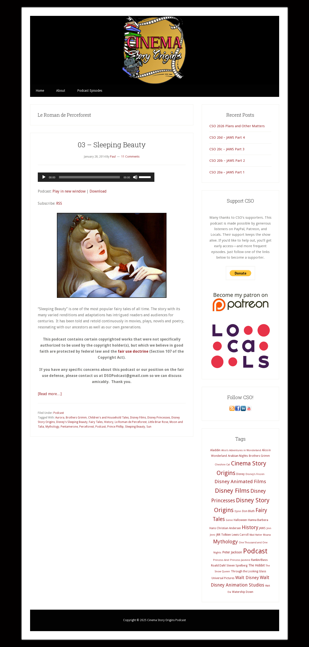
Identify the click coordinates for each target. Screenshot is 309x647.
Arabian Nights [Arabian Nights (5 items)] (238, 455)
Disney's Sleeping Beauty (71, 422)
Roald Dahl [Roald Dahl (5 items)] (218, 565)
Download (98, 191)
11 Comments (130, 156)
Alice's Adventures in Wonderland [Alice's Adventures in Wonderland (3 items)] (241, 450)
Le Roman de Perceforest (131, 422)
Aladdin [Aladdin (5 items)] (215, 450)
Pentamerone (69, 426)
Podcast (58, 413)
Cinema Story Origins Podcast (154, 50)
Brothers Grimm (76, 417)
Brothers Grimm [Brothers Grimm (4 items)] (259, 455)
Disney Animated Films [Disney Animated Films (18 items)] (240, 481)
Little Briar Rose (158, 422)
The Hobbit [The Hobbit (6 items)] (256, 565)
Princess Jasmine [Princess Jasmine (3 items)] (240, 560)
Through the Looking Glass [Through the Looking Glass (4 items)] (248, 571)
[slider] (89, 177)
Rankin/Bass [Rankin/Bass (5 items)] (259, 560)
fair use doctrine (133, 351)
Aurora (59, 417)
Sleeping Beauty (135, 426)
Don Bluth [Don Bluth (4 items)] (248, 511)
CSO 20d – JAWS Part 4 (227, 137)
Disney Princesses (158, 417)
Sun (148, 426)
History (108, 422)
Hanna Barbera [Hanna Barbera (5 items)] (258, 520)
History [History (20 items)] (250, 527)
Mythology (52, 426)
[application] (96, 177)
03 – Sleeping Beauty (112, 144)
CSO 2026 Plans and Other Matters (237, 126)
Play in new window (69, 191)
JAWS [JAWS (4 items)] (262, 528)
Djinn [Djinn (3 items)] (238, 511)
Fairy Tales (96, 422)
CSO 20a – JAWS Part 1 (227, 172)
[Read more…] (50, 394)
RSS (59, 203)
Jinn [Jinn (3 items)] (269, 528)
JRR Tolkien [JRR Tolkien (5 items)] (223, 534)
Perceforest (86, 426)
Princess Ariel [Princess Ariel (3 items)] (221, 560)
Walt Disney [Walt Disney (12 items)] (247, 577)
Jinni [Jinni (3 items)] (212, 534)
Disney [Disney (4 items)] (240, 474)
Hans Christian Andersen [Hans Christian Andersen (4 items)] (225, 528)
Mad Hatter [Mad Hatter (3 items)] (256, 534)
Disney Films (138, 417)
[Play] (44, 177)
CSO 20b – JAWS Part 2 (227, 160)
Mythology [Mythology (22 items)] (225, 542)
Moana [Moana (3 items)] (267, 534)
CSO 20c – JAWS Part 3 (226, 149)
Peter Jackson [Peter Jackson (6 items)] (232, 552)
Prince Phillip (115, 426)
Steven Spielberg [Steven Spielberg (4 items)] (236, 565)
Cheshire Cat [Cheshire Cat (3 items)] (222, 464)
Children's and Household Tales (108, 417)
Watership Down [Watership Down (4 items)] (242, 592)
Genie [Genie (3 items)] (229, 520)
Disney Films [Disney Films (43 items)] (232, 490)
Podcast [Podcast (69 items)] (255, 551)
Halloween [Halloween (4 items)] (240, 520)
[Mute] (135, 177)
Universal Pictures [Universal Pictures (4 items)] (223, 578)
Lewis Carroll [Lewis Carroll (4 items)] (240, 534)
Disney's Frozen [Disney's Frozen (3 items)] (255, 474)
